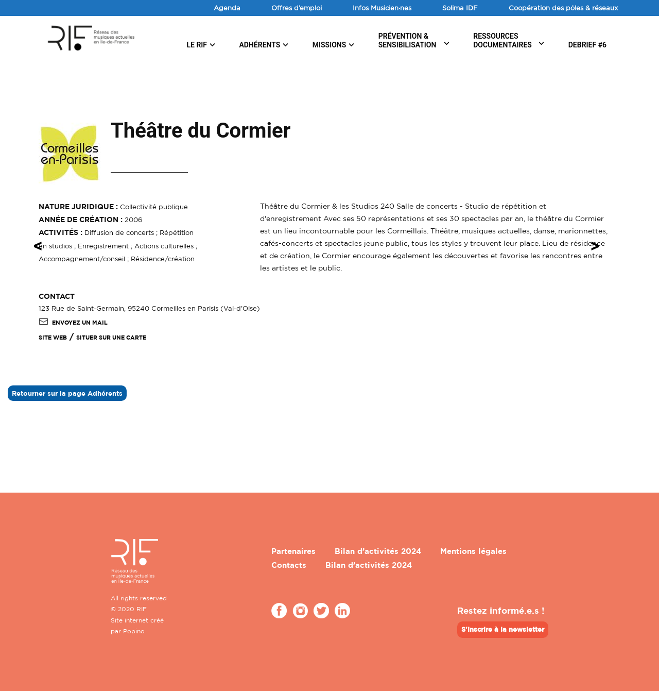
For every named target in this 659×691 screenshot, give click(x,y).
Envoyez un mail (73, 322)
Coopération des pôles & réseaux (563, 7)
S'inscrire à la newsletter (502, 629)
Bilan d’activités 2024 (378, 551)
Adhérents (259, 45)
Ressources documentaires (502, 40)
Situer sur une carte (111, 337)
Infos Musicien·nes (382, 7)
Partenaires (293, 551)
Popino (134, 631)
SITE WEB (53, 337)
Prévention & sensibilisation (407, 40)
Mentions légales (473, 551)
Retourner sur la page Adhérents (67, 393)
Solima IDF (460, 7)
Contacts (288, 565)
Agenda (227, 7)
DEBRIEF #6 (587, 45)
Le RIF (196, 45)
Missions (329, 45)
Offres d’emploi (296, 7)
